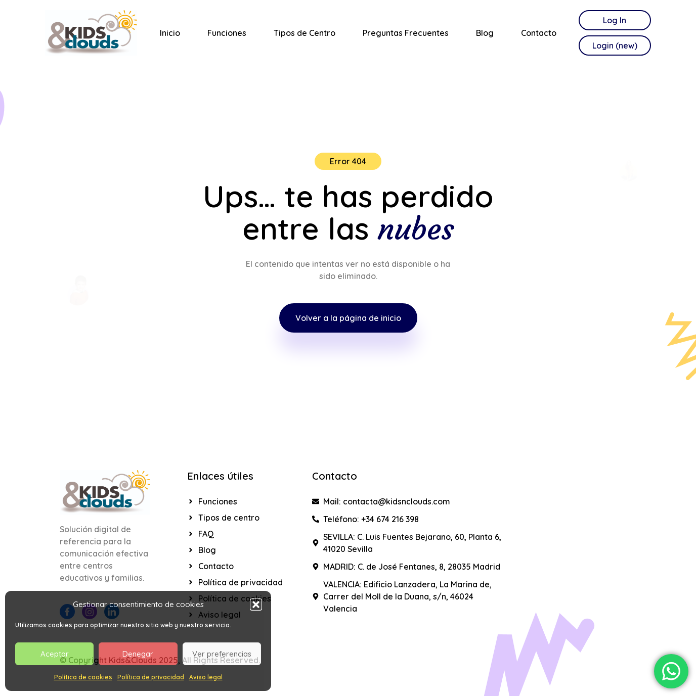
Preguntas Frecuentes (406, 33)
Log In (614, 20)
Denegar (137, 654)
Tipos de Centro (304, 33)
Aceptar (54, 654)
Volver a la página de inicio (348, 318)
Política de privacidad (150, 677)
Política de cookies (83, 677)
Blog (485, 33)
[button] (256, 604)
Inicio (170, 33)
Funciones (226, 33)
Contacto (538, 33)
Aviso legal (206, 677)
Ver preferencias (221, 654)
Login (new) (614, 45)
